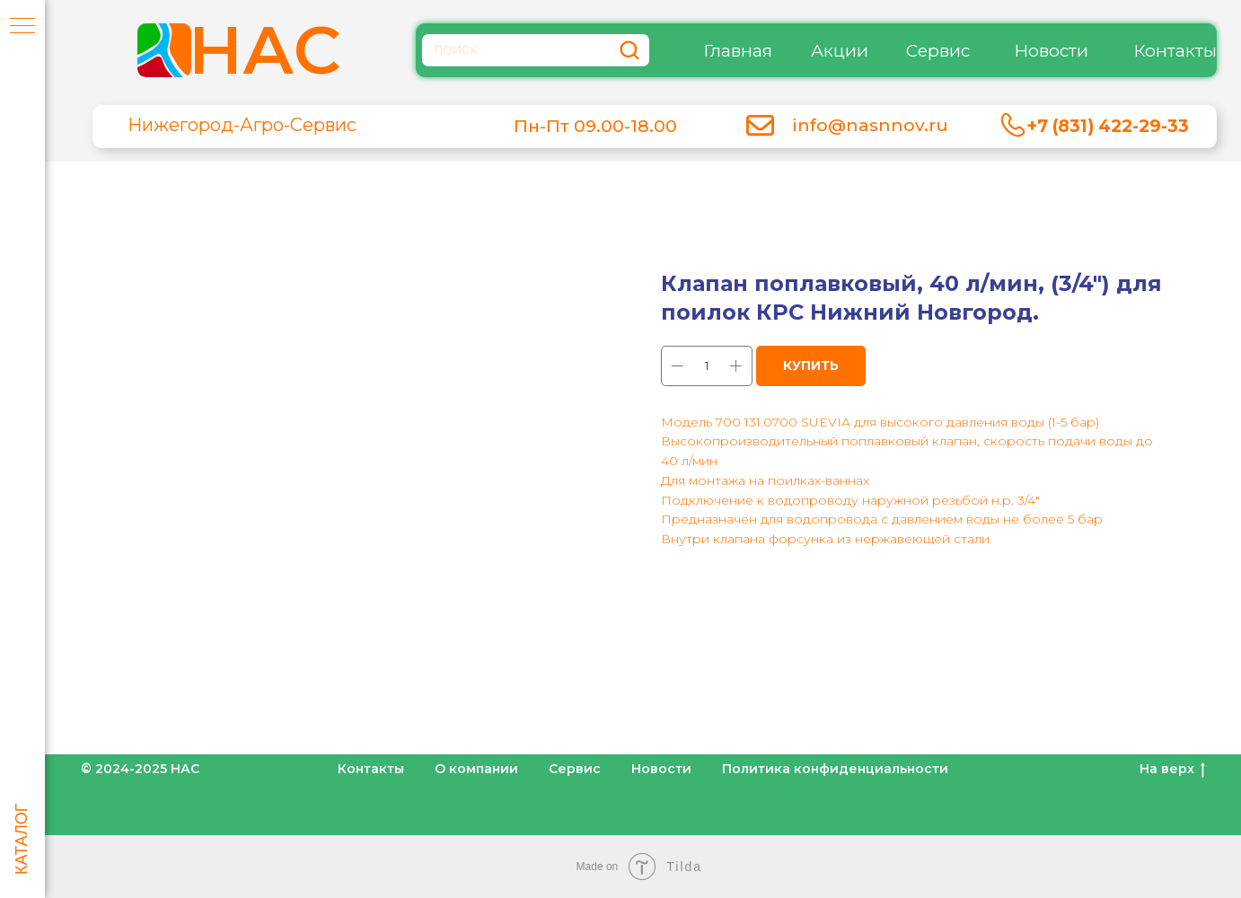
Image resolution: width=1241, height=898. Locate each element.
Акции (839, 50)
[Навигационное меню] (22, 27)
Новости (1051, 50)
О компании (476, 769)
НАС (265, 50)
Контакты (1175, 50)
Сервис (938, 50)
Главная (737, 50)
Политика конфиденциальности (835, 769)
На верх (1172, 769)
